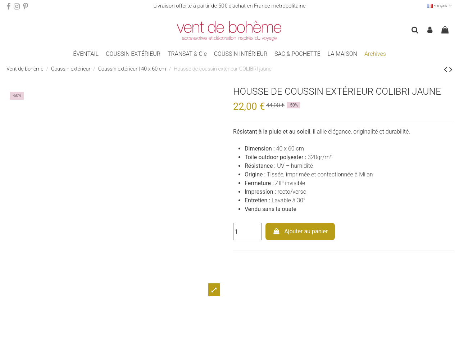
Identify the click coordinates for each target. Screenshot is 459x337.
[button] (133, 54)
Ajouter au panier (300, 231)
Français (440, 6)
